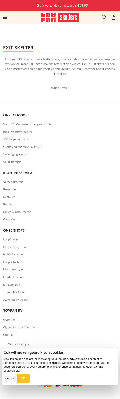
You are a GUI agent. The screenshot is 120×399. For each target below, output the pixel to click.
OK (23, 378)
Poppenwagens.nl (15, 247)
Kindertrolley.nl (13, 269)
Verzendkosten (13, 182)
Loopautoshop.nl (14, 262)
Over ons (9, 319)
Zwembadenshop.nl (16, 299)
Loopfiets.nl (11, 239)
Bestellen (9, 197)
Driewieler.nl (11, 284)
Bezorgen (9, 189)
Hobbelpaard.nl (13, 254)
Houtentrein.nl (13, 277)
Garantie (9, 219)
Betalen (8, 204)
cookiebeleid (11, 370)
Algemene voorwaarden (19, 327)
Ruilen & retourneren (17, 212)
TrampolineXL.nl (13, 292)
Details (9, 378)
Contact (8, 334)
